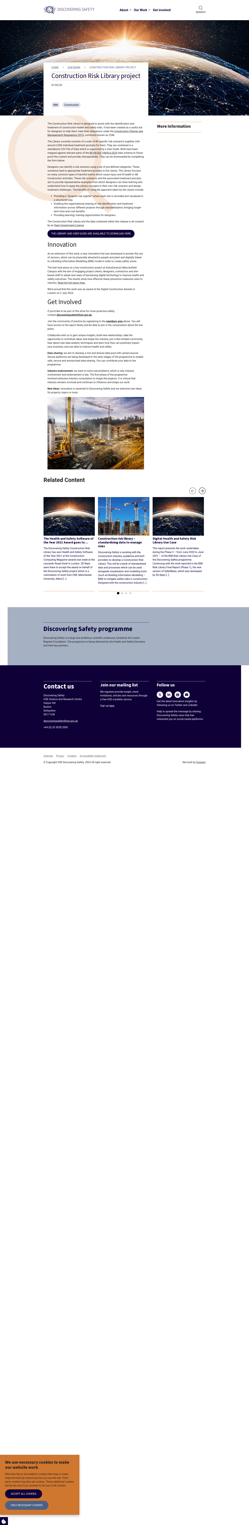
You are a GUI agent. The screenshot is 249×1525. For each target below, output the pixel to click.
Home (55, 67)
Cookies (71, 755)
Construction (71, 104)
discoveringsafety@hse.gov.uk (74, 314)
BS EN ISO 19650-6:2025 (103, 152)
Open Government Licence (69, 225)
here (112, 705)
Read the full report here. (72, 282)
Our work (74, 67)
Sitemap (48, 755)
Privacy (60, 755)
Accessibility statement (93, 755)
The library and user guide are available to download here (91, 233)
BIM (55, 104)
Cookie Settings (3, 1520)
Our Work (140, 10)
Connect (200, 762)
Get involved (162, 10)
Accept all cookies (23, 1493)
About (124, 10)
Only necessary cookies (27, 1505)
